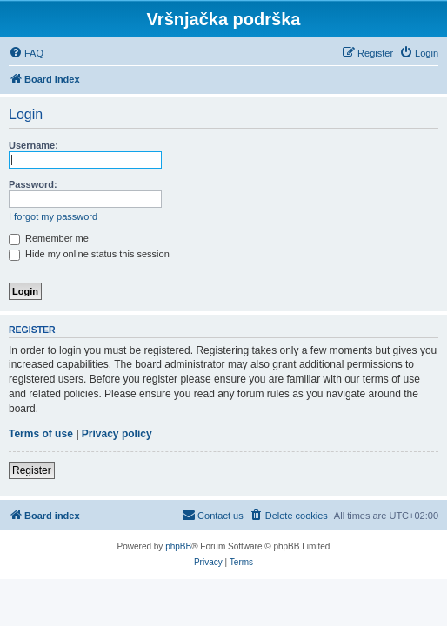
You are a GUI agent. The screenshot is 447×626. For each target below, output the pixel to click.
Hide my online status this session (89, 254)
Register (31, 470)
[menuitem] (26, 53)
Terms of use (41, 434)
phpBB (178, 546)
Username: (33, 145)
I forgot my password (53, 216)
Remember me (49, 238)
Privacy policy (117, 434)
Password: (33, 184)
